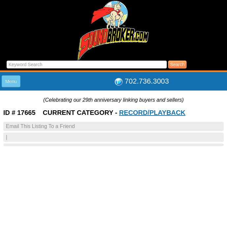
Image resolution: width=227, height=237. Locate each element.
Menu (11, 81)
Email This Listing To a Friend (40, 126)
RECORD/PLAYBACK (152, 112)
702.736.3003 (147, 81)
